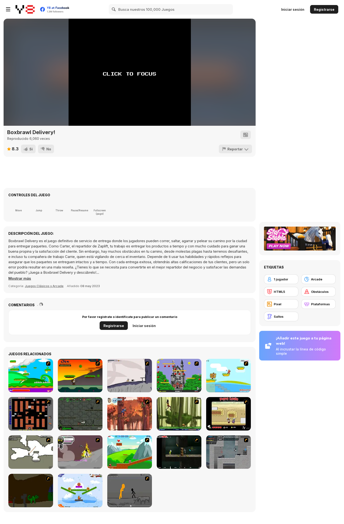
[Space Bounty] (80, 414)
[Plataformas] (318, 304)
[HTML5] (281, 291)
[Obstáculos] (318, 291)
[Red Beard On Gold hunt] (228, 375)
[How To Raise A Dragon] (30, 490)
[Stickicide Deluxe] (129, 490)
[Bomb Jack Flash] (179, 375)
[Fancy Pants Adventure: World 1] (129, 375)
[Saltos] (281, 316)
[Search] (114, 9)
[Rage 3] (80, 452)
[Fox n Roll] (80, 490)
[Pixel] (281, 304)
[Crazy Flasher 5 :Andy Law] (179, 452)
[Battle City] (30, 414)
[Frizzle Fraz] (129, 452)
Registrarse (324, 9)
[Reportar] (235, 149)
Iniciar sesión (292, 9)
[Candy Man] (30, 375)
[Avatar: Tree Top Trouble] (129, 414)
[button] (19, 278)
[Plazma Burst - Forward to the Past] (228, 452)
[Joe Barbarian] (80, 375)
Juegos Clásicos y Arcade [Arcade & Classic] (44, 286)
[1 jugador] (281, 279)
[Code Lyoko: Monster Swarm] (179, 414)
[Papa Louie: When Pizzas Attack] (228, 414)
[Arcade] (318, 279)
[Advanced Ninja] (30, 452)
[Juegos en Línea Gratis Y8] (25, 9)
